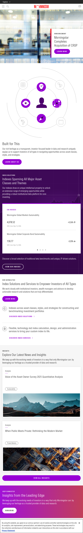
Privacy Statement (8, 530)
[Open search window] (7, 6)
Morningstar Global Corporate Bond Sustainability (26, 234)
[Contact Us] (79, 6)
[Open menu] (3, 6)
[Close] (79, 523)
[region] (41, 526)
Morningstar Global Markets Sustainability (23, 215)
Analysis (8, 371)
